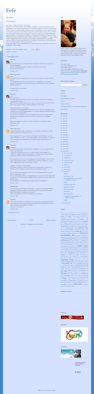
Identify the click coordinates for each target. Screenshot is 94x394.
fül (79, 237)
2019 (64, 132)
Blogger (54, 390)
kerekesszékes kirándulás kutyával (69, 247)
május (66, 169)
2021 (64, 128)
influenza (72, 242)
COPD (81, 224)
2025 (64, 118)
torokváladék (64, 278)
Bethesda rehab (67, 223)
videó (75, 284)
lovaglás (70, 254)
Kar (85, 243)
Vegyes (66, 200)
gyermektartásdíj (82, 238)
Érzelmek (63, 229)
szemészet (14, 52)
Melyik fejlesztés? (68, 194)
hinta (78, 240)
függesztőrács (64, 237)
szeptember (67, 160)
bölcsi (84, 223)
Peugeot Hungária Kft (66, 268)
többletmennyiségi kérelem (78, 278)
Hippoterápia (83, 240)
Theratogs (71, 277)
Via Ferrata (68, 284)
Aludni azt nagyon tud (69, 184)
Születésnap (84, 273)
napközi (76, 260)
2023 (64, 123)
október (66, 158)
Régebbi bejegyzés (51, 220)
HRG (67, 242)
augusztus (67, 162)
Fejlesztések (64, 109)
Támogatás (64, 96)
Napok (65, 182)
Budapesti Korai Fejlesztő (72, 224)
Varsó (79, 282)
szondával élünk (74, 273)
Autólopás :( (82, 219)
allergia (62, 216)
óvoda (62, 267)
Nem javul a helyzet (69, 187)
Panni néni (75, 267)
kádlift (85, 242)
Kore (62, 251)
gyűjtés (72, 240)
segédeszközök (82, 270)
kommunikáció (65, 249)
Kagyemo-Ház (71, 243)
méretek (70, 257)
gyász (76, 238)
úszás (62, 282)
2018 (64, 135)
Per (85, 267)
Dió (69, 226)
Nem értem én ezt (68, 176)
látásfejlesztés (71, 252)
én (61, 228)
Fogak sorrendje (65, 104)
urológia (84, 280)
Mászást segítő (65, 256)
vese (62, 284)
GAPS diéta (85, 237)
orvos (84, 265)
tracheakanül (64, 280)
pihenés (75, 268)
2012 (64, 149)
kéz (80, 247)
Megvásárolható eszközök (68, 98)
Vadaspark (68, 282)
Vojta (68, 286)
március (66, 203)
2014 (64, 144)
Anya (76, 216)
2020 (64, 130)
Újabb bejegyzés (12, 220)
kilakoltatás (85, 247)
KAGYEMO (63, 243)
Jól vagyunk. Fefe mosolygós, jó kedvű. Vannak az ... (72, 197)
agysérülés (84, 213)
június (66, 167)
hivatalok (63, 242)
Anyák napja (83, 216)
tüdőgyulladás (72, 280)
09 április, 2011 (14, 183)
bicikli (75, 223)
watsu (72, 286)
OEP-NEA (64, 265)
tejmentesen (64, 277)
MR (85, 257)
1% (61, 213)
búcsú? (62, 224)
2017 (64, 137)
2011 (64, 151)
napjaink (64, 260)
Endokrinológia (69, 228)
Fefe (11, 10)
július (65, 165)
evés (77, 231)
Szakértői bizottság (72, 272)
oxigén (68, 267)
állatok (85, 214)
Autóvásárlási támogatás (67, 221)
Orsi (11, 199)
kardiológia (72, 246)
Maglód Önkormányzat (81, 254)
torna (84, 277)
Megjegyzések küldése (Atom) (35, 224)
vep (85, 282)
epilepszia (81, 228)
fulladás (84, 235)
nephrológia (81, 261)
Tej (85, 275)
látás (62, 252)
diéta (63, 226)
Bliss (80, 223)
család (86, 224)
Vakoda (74, 282)
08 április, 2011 (14, 71)
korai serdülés (82, 249)
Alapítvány (73, 214)
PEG (81, 267)
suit (62, 272)
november (67, 155)
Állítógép (69, 216)
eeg (72, 226)
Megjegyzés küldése (13, 212)
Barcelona (78, 221)
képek (80, 246)
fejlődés (67, 235)
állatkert (80, 214)
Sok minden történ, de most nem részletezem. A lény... (72, 179)
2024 (64, 121)
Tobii (80, 277)
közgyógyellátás (77, 251)
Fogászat (78, 235)
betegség (85, 221)
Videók (63, 101)
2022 (64, 125)
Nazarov (68, 261)
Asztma (78, 217)
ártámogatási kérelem (66, 217)
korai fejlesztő (73, 249)
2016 (64, 139)
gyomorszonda (65, 240)
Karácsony (63, 246)
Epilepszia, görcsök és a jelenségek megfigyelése (74, 106)
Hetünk (66, 174)
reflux (69, 270)
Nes (87, 261)
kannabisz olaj (80, 243)
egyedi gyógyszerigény (81, 226)
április (66, 171)
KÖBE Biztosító (68, 251)
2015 (64, 142)
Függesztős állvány (73, 237)
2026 (64, 116)
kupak (84, 251)
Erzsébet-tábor (70, 229)
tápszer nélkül (77, 275)
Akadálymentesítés (65, 214)
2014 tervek (72, 213)
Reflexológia (63, 270)
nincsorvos (75, 263)
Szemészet (67, 191)
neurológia (66, 263)
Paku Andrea (14, 74)
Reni (11, 59)
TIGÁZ (76, 277)
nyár (87, 263)
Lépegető (63, 254)
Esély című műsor (80, 229)
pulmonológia (82, 268)
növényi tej (81, 263)
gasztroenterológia (67, 239)
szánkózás (83, 272)
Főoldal (31, 220)
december (67, 153)
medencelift (74, 256)
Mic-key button (78, 257)
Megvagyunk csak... (69, 189)
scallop (75, 270)
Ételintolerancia (70, 231)
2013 (64, 146)
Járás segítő (79, 242)
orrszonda (71, 265)
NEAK (75, 261)
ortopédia (77, 265)
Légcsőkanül (82, 252)
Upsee (79, 280)
